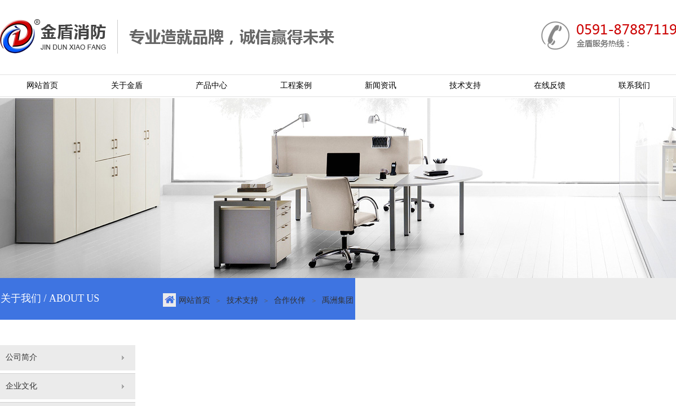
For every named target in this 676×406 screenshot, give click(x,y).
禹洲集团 (338, 300)
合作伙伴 (290, 300)
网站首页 (194, 300)
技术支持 (242, 300)
